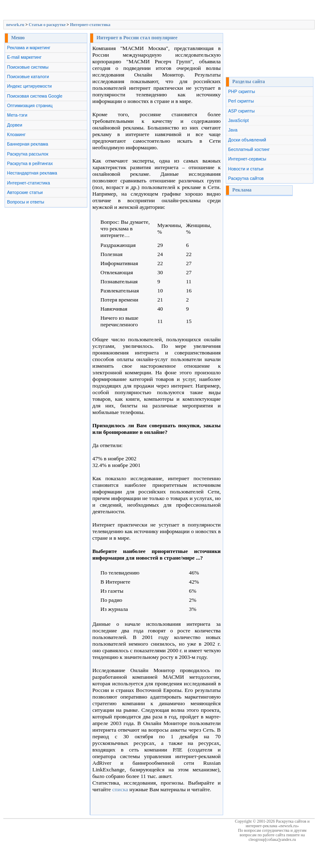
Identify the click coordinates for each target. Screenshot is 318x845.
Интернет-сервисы (247, 158)
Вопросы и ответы (25, 201)
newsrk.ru (15, 24)
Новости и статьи (245, 168)
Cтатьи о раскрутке (47, 24)
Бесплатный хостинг (249, 149)
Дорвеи (14, 124)
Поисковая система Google (35, 95)
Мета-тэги (17, 115)
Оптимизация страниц (30, 105)
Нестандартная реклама (32, 172)
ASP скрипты (241, 110)
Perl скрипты (241, 100)
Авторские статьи (25, 192)
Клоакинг (16, 134)
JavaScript (238, 120)
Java (233, 129)
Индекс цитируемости (29, 86)
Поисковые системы (27, 67)
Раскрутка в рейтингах (30, 163)
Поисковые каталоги (28, 76)
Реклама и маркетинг (29, 47)
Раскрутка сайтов (246, 178)
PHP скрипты (241, 91)
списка (120, 789)
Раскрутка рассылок (27, 153)
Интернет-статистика (90, 24)
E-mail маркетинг (24, 57)
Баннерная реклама (27, 143)
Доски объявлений (247, 139)
